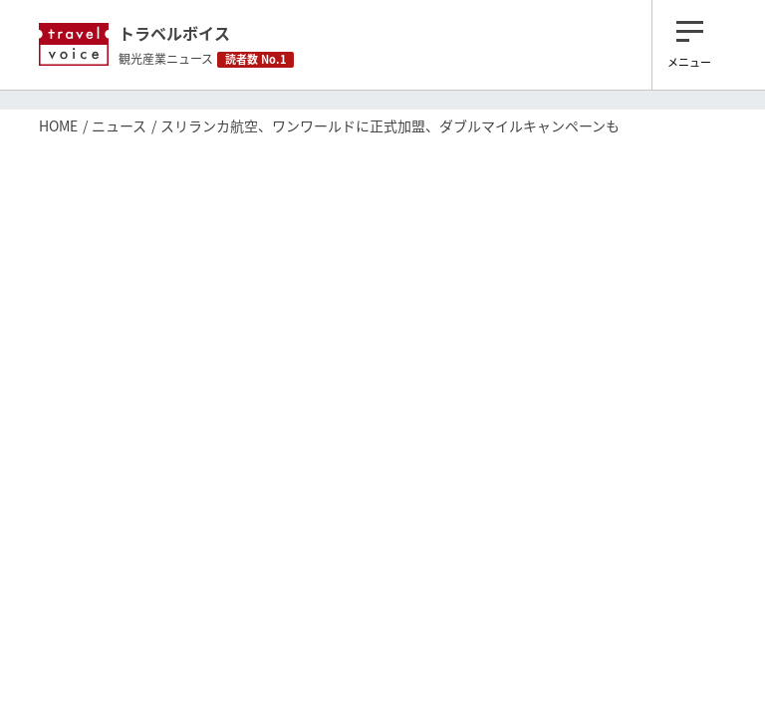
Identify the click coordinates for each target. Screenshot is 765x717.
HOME (58, 125)
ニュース (119, 125)
